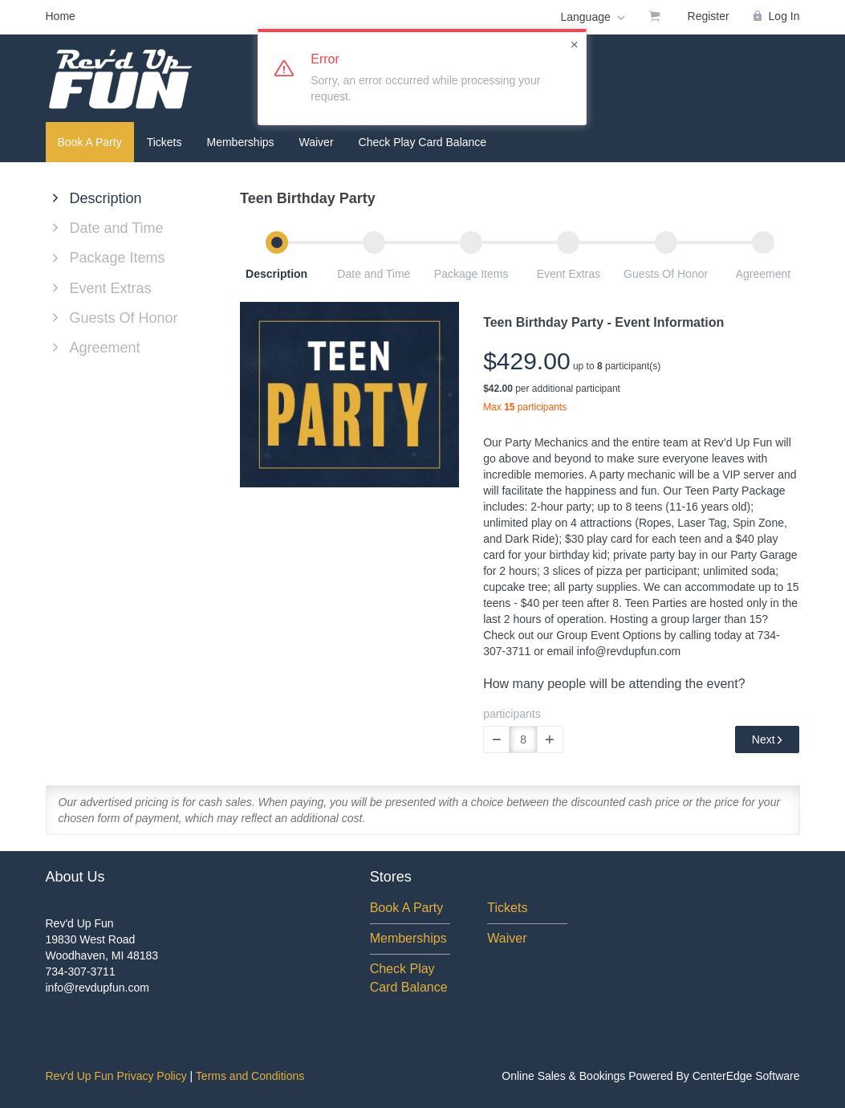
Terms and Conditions (250, 1075)
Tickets (164, 142)
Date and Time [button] (373, 273)
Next (767, 739)
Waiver (316, 142)
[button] (496, 739)
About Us (75, 877)
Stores (391, 877)
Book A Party (90, 142)
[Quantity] (523, 739)
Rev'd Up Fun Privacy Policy (116, 1075)
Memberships (240, 142)
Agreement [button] (763, 273)
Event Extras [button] (568, 273)
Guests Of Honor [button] (666, 273)
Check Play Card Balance (423, 142)
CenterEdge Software (746, 1075)
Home (60, 16)
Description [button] (276, 273)
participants (512, 713)
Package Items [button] (471, 273)
